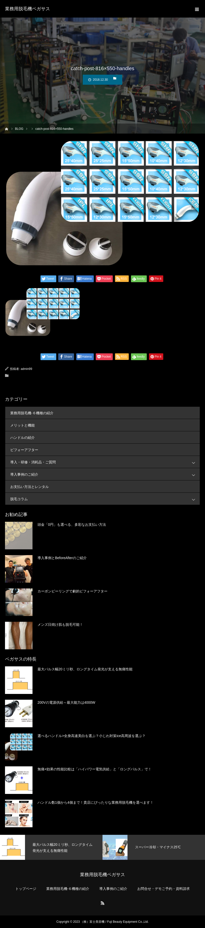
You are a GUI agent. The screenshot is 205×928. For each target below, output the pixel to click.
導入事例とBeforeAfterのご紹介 (62, 558)
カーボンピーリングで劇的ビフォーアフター (73, 591)
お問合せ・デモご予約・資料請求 (163, 888)
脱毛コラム (105, 499)
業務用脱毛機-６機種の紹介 (32, 413)
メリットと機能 (22, 425)
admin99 (26, 369)
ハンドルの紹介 (22, 438)
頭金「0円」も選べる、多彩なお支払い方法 (72, 525)
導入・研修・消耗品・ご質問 (105, 462)
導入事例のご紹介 (105, 474)
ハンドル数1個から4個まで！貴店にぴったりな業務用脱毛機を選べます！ (96, 802)
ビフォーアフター (24, 450)
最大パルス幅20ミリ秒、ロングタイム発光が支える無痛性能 (85, 669)
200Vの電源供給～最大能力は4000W (66, 702)
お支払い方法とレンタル (29, 487)
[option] (51, 847)
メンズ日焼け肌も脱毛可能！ (60, 625)
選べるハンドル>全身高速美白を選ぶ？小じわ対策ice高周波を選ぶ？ (92, 736)
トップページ (25, 888)
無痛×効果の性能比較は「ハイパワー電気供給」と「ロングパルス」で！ (95, 769)
